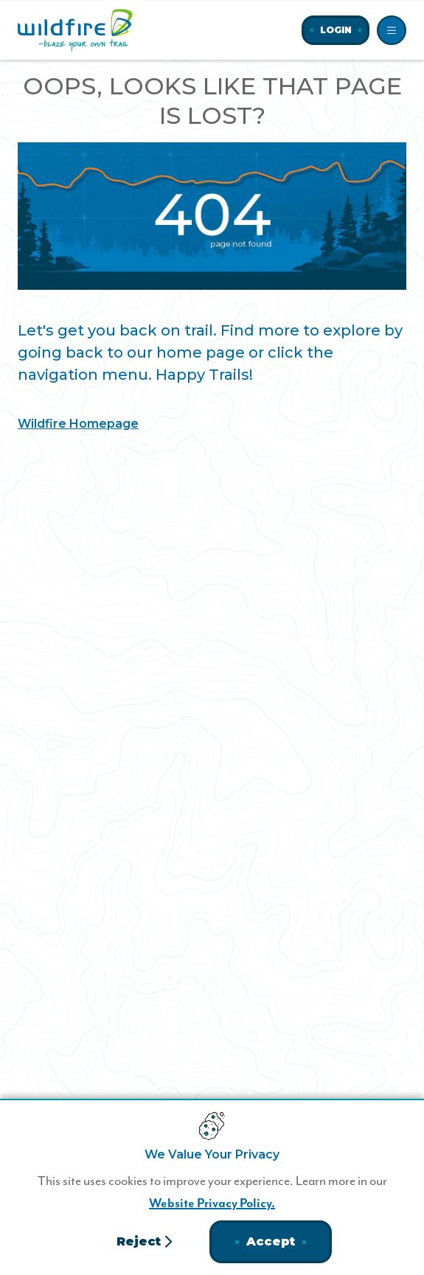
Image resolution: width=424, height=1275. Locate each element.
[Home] (75, 30)
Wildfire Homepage (78, 424)
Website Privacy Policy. (212, 1203)
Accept (271, 1241)
